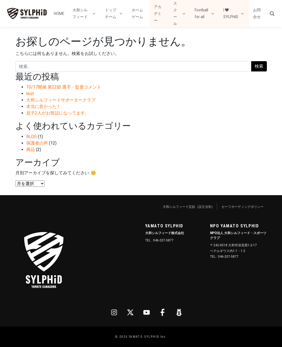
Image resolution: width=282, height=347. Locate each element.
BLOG (31, 136)
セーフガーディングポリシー (242, 207)
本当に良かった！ (43, 106)
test (30, 93)
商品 (30, 149)
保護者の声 (37, 143)
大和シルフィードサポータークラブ (60, 100)
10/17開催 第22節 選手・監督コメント (63, 87)
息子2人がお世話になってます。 (57, 113)
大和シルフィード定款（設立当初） (189, 207)
